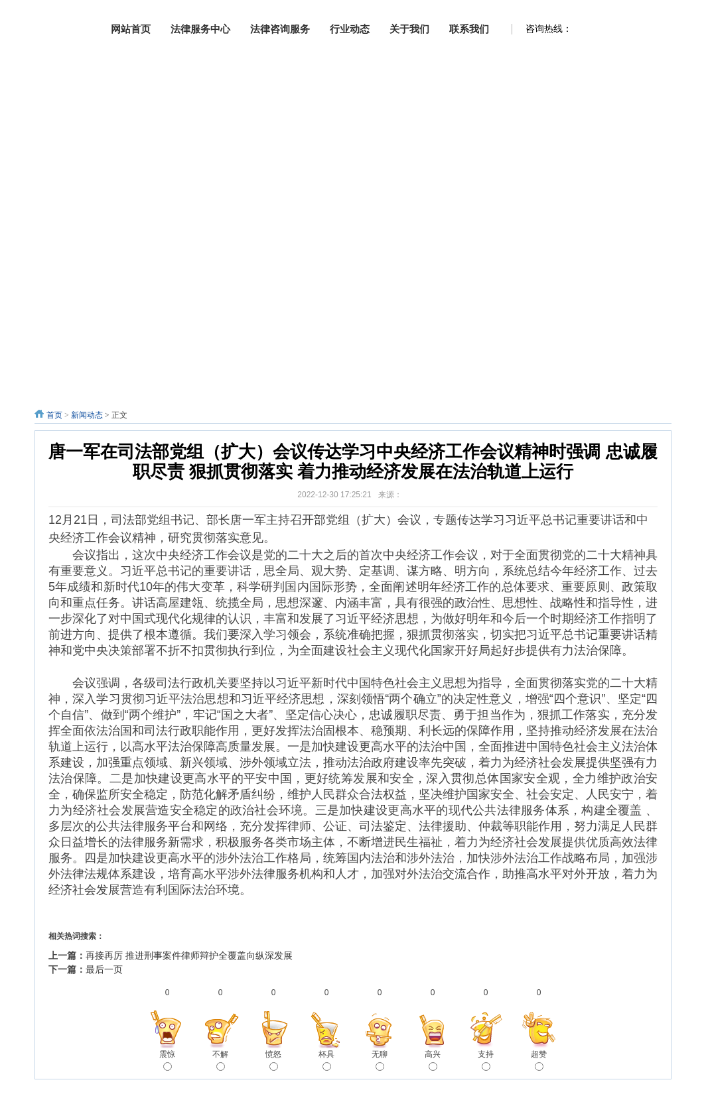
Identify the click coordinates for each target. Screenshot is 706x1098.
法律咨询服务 (280, 28)
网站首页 (131, 28)
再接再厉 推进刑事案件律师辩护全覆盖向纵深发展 (189, 955)
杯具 (326, 1060)
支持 (486, 1060)
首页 (54, 415)
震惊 (167, 1060)
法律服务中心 (200, 28)
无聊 (380, 1060)
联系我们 (469, 28)
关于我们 (409, 28)
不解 (220, 1060)
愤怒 (273, 1060)
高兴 (433, 1060)
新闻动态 (87, 415)
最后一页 (104, 969)
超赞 (539, 1060)
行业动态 (350, 28)
